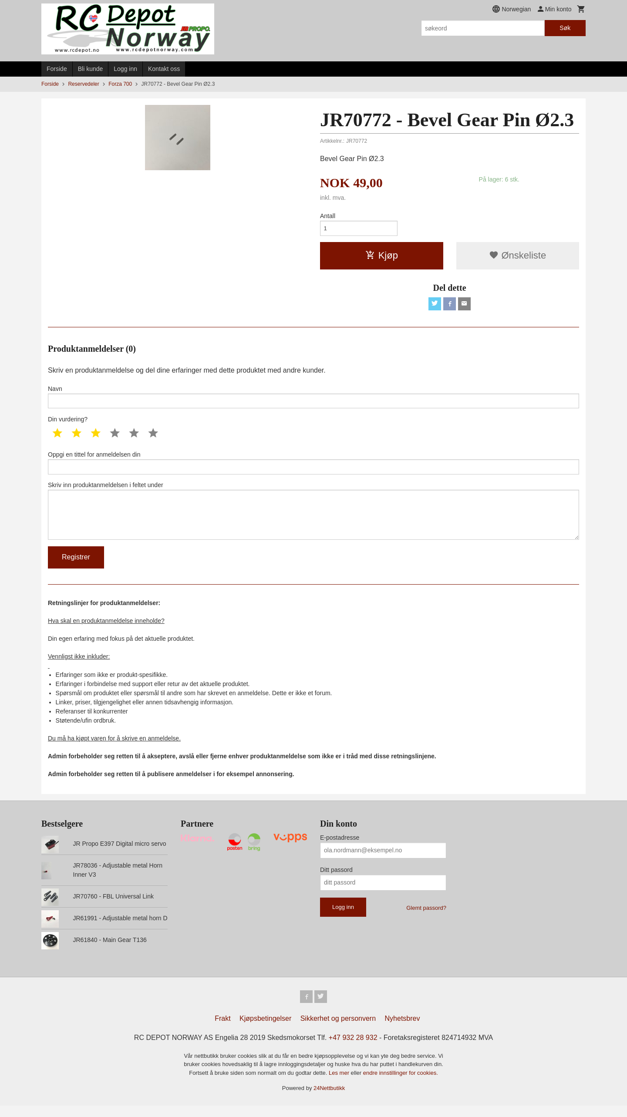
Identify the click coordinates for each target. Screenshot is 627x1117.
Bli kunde (90, 68)
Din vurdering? (68, 423)
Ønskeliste (517, 257)
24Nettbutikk (329, 1100)
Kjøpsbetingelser (265, 1029)
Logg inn (125, 68)
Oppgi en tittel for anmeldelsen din (313, 467)
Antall (327, 215)
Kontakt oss (164, 68)
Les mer (340, 1084)
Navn (313, 400)
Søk (565, 27)
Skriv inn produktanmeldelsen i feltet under (313, 518)
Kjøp (381, 257)
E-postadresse (339, 847)
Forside (57, 68)
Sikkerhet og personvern (338, 1029)
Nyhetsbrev (402, 1029)
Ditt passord (336, 879)
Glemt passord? (426, 918)
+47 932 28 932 (353, 1049)
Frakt (222, 1029)
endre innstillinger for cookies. (400, 1084)
